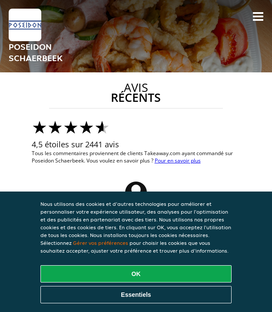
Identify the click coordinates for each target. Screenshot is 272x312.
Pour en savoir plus (178, 160)
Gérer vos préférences (100, 243)
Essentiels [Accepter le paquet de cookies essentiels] (136, 294)
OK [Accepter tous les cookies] (136, 273)
